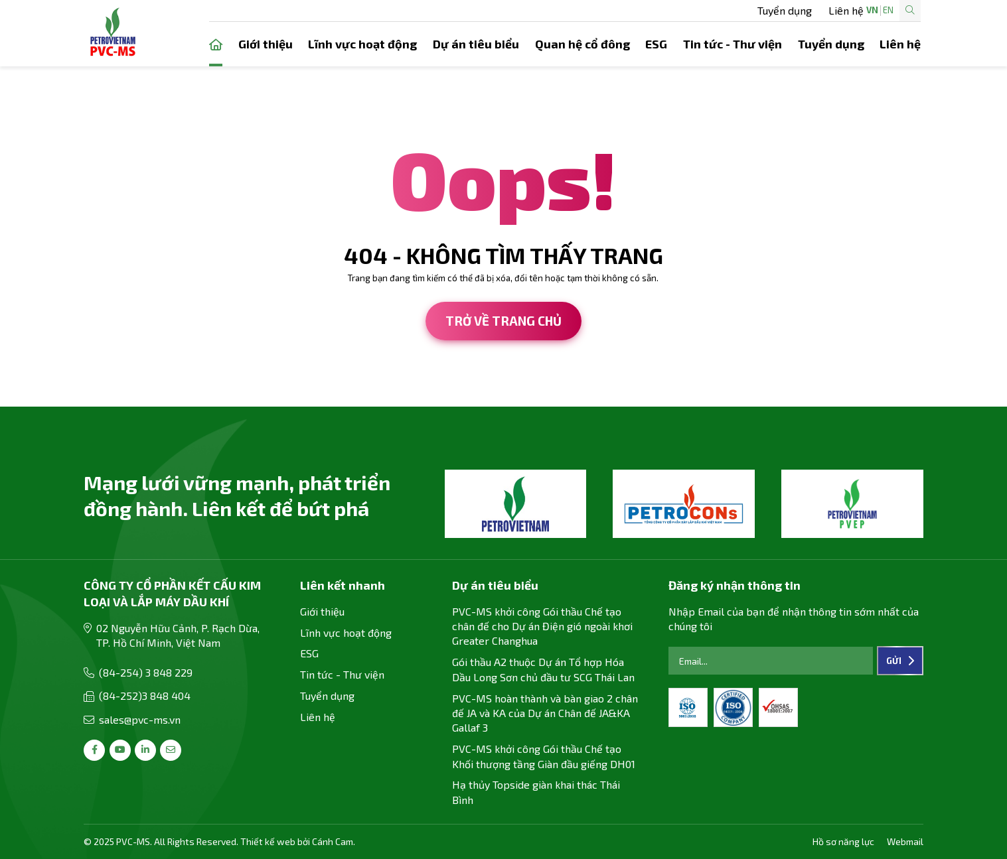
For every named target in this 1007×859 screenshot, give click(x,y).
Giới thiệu (265, 43)
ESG (656, 43)
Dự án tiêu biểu (476, 43)
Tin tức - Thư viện (732, 43)
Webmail (905, 841)
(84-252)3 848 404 (145, 695)
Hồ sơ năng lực (843, 841)
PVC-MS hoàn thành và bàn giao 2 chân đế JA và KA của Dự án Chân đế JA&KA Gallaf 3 (545, 713)
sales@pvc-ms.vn (140, 719)
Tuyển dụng (622, 10)
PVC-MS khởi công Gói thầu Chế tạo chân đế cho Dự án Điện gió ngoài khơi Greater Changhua (542, 626)
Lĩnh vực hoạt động (362, 43)
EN (845, 10)
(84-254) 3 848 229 (146, 672)
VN (830, 10)
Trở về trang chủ (503, 320)
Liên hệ (684, 10)
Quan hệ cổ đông (582, 43)
